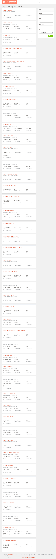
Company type (42, 29)
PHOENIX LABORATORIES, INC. (9, 284)
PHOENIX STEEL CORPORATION (9, 478)
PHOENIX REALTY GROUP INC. (9, 355)
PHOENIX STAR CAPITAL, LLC (9, 465)
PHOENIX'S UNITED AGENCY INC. (10, 540)
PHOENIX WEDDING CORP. (8, 527)
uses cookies (10, 554)
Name (40, 13)
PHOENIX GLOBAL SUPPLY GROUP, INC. (11, 196)
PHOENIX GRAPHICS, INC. (8, 210)
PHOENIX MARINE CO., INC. (8, 295)
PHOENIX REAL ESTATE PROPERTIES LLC (11, 343)
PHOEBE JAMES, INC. (7, 10)
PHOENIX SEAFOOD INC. (8, 429)
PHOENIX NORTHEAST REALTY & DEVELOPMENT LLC (14, 330)
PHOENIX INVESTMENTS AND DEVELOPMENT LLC (13, 247)
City (40, 18)
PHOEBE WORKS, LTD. (7, 23)
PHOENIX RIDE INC (7, 405)
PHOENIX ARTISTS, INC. (8, 74)
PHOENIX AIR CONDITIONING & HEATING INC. (12, 48)
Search (50, 35)
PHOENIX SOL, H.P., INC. (8, 440)
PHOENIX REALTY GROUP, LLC (9, 378)
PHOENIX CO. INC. (6, 163)
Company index (50, 2)
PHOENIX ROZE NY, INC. (8, 416)
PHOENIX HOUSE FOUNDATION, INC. (10, 236)
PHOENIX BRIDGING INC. (8, 136)
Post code (41, 24)
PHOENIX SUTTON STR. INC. (9, 491)
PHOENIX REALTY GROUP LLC (9, 367)
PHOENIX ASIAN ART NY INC (9, 86)
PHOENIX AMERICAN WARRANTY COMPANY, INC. (13, 61)
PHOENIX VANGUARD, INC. (8, 502)
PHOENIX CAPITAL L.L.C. (8, 147)
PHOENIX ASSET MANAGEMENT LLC (10, 99)
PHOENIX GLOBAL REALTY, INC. (9, 185)
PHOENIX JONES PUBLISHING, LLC (10, 271)
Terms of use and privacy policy (28, 557)
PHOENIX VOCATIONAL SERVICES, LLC (11, 515)
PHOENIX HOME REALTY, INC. (9, 223)
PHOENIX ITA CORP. (7, 260)
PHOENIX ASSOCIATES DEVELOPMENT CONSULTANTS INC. (15, 112)
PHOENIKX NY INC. (7, 35)
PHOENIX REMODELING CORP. (9, 394)
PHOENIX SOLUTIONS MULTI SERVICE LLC (11, 453)
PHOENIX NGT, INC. (7, 319)
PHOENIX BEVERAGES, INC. (8, 124)
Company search (40, 2)
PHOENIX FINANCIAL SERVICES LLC (10, 174)
